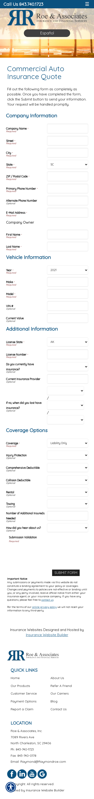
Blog (53, 701)
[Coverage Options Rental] (67, 492)
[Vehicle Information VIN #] (67, 306)
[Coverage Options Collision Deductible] (67, 480)
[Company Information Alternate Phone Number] (67, 200)
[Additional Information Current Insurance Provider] (67, 379)
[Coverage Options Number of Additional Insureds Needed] (67, 516)
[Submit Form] (66, 573)
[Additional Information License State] (67, 342)
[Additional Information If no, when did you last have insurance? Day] (65, 405)
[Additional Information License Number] (67, 354)
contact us (47, 599)
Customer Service (24, 693)
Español (47, 33)
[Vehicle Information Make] (67, 282)
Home (15, 678)
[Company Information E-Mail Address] (67, 212)
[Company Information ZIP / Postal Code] (67, 176)
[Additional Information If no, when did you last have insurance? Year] (65, 419)
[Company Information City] (67, 153)
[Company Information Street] (67, 141)
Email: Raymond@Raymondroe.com (38, 761)
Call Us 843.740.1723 (23, 4)
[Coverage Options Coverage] (67, 443)
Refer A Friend (61, 686)
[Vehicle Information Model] (67, 294)
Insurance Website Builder (47, 635)
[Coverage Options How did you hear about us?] (67, 527)
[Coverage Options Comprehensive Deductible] (67, 467)
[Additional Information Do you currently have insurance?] (67, 366)
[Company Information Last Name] (67, 246)
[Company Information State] (67, 164)
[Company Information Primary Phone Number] (67, 188)
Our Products (20, 686)
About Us (57, 678)
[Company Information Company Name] (67, 128)
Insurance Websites (26, 630)
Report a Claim (22, 709)
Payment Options (23, 701)
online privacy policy (44, 607)
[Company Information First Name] (67, 234)
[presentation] (44, 552)
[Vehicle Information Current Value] (67, 318)
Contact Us (58, 709)
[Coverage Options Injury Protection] (67, 455)
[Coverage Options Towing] (67, 503)
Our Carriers (59, 693)
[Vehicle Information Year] (67, 270)
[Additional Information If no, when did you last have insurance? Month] (65, 390)
